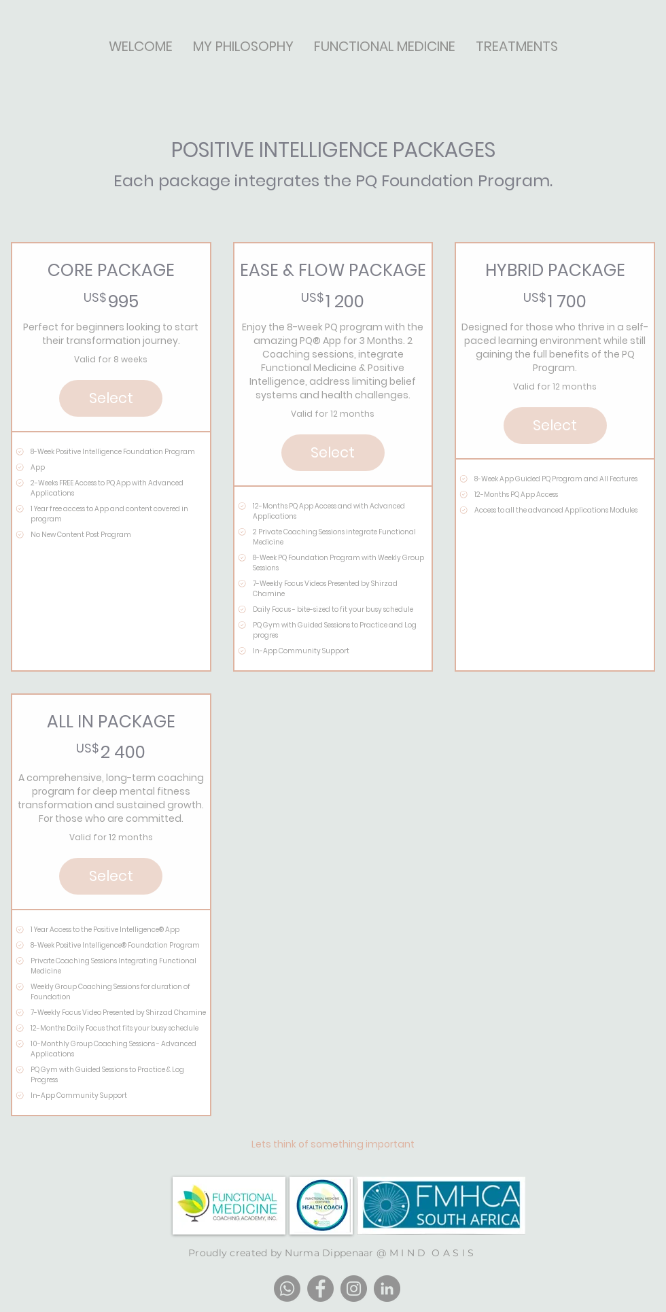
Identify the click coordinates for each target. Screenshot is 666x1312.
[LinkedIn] (387, 1288)
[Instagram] (353, 1288)
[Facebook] (320, 1288)
